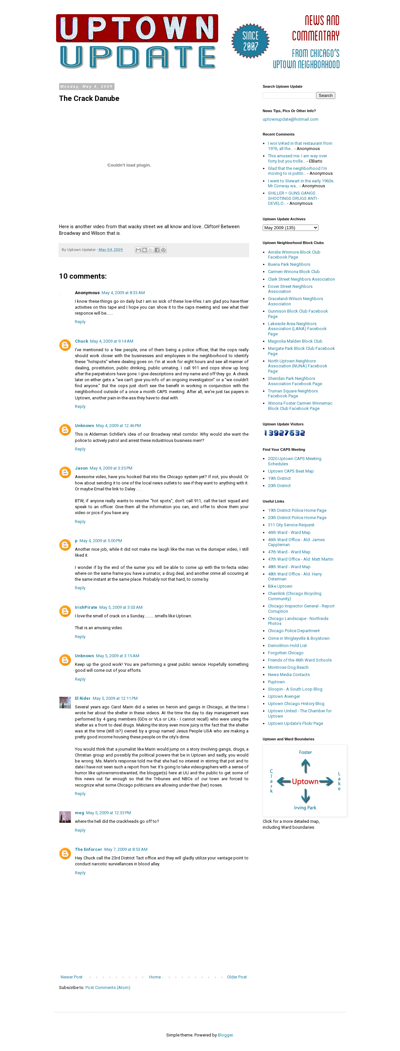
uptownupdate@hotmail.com (290, 119)
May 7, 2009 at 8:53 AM (126, 849)
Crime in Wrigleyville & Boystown (299, 638)
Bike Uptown (280, 586)
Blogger (225, 1035)
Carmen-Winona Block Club (294, 271)
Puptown (276, 681)
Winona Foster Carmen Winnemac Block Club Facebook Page (300, 406)
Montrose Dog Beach (288, 667)
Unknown (84, 425)
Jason (81, 468)
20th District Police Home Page (297, 517)
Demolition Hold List (287, 645)
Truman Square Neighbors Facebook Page (293, 393)
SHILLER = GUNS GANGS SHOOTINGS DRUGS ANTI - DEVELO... (293, 198)
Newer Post (72, 976)
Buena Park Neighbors (289, 264)
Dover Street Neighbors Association (290, 289)
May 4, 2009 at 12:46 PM (118, 425)
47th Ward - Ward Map (289, 551)
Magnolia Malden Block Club (295, 341)
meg (79, 812)
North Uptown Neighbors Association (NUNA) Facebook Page (297, 366)
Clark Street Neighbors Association (301, 279)
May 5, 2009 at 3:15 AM (117, 655)
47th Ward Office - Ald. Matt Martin (300, 559)
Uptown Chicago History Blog (296, 703)
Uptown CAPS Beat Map (291, 471)
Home (155, 976)
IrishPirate (86, 607)
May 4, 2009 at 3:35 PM (111, 468)
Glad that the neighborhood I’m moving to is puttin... (297, 171)
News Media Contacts (289, 674)
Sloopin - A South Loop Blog (295, 689)
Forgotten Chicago (286, 652)
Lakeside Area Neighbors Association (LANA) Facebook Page (297, 328)
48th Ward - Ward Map (289, 566)
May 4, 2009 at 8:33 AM (123, 292)
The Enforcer (88, 849)
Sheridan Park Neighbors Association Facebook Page (295, 381)
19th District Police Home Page (297, 510)
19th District (279, 478)
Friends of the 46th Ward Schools (300, 660)
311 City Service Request (291, 524)
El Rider (83, 698)
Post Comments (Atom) (107, 987)
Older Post (237, 976)
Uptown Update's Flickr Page (295, 723)
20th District (279, 485)
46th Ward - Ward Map (289, 532)
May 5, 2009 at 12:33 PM (108, 812)
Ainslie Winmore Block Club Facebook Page (294, 255)
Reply (80, 321)
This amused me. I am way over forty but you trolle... (297, 158)
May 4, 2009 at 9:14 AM (111, 341)
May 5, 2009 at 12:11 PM (115, 698)
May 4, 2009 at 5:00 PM (101, 540)
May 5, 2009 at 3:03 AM (121, 607)
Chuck (81, 341)
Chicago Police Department (294, 630)
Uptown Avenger (284, 696)
